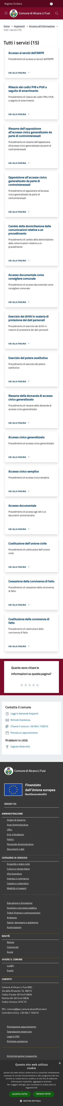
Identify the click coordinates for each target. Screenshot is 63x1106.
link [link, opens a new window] (35, 1087)
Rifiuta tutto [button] (43, 1094)
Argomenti (19, 26)
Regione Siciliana (13, 3)
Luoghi (10, 965)
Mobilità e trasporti (16, 888)
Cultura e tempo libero (18, 869)
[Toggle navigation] (6, 13)
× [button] (59, 1063)
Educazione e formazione (19, 903)
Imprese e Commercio (18, 878)
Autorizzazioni (14, 927)
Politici (10, 839)
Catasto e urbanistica (18, 883)
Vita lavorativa (14, 873)
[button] (31, 1100)
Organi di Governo (16, 820)
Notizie (10, 942)
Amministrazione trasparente (22, 1056)
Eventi (10, 970)
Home (7, 26)
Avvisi (10, 952)
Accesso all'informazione (42, 26)
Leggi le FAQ (13, 1036)
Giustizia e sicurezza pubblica (22, 908)
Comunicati (12, 947)
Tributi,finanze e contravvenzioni (23, 913)
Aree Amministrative (17, 825)
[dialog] (31, 1083)
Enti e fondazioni (15, 834)
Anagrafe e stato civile (18, 864)
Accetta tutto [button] (19, 1094)
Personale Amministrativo (20, 844)
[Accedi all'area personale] (51, 3)
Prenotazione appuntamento (21, 1026)
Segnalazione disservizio (19, 1031)
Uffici (9, 829)
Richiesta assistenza (17, 1041)
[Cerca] (56, 13)
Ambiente (12, 917)
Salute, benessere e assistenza (22, 922)
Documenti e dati (15, 849)
